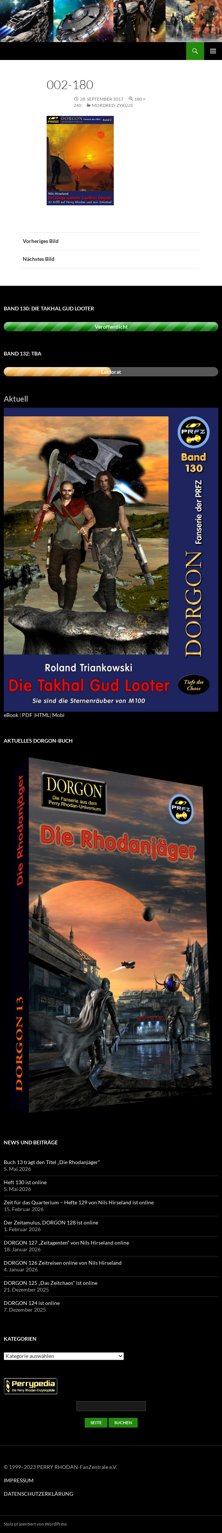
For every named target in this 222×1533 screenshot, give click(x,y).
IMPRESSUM (19, 1480)
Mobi (58, 715)
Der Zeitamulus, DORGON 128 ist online (51, 1222)
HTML (42, 715)
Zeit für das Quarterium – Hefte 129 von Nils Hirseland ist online (79, 1202)
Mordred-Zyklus (112, 105)
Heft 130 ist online (25, 1182)
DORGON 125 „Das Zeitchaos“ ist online (50, 1283)
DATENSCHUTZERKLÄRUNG (38, 1494)
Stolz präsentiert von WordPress (35, 1524)
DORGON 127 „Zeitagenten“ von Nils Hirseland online (66, 1242)
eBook (11, 715)
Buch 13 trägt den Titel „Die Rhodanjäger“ (52, 1162)
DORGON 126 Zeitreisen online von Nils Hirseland (63, 1262)
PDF (27, 715)
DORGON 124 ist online (32, 1303)
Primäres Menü (213, 51)
